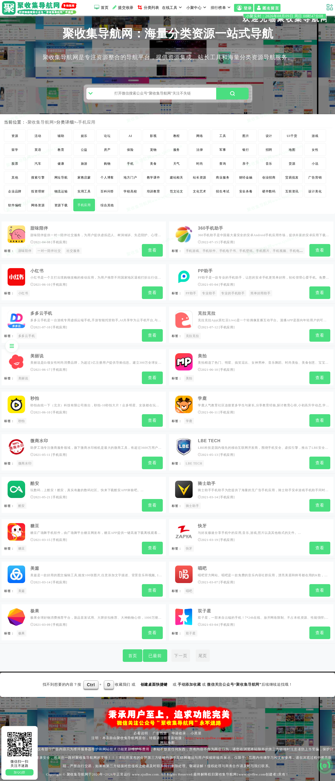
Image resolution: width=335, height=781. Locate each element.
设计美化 (315, 203)
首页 (100, 7)
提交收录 (122, 7)
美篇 (34, 569)
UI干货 (292, 147)
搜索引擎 (37, 189)
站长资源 (199, 189)
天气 (176, 175)
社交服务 (73, 262)
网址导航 (61, 189)
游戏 (315, 147)
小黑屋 (196, 732)
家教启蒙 (84, 189)
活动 (38, 147)
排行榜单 (221, 7)
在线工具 (172, 7)
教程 (176, 147)
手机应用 (87, 133)
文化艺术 (199, 203)
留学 (15, 161)
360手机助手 (210, 239)
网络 (199, 147)
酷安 (34, 487)
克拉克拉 (206, 322)
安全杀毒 (246, 203)
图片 (245, 147)
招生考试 (222, 203)
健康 (61, 175)
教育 (61, 161)
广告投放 (160, 732)
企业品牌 (14, 203)
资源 (15, 147)
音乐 (269, 175)
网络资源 (37, 217)
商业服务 (222, 189)
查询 (222, 175)
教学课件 (153, 189)
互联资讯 (292, 203)
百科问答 (107, 203)
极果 (34, 610)
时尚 (199, 175)
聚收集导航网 (40, 133)
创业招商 (269, 189)
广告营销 (315, 189)
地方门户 (130, 189)
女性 (315, 161)
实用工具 (84, 203)
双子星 (204, 610)
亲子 (245, 175)
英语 (38, 161)
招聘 (269, 161)
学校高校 (130, 203)
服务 (176, 161)
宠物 (153, 161)
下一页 (180, 654)
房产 (107, 161)
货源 (292, 175)
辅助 (61, 147)
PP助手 (205, 281)
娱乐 (84, 147)
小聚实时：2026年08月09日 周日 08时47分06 (293, 18)
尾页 (202, 654)
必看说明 (140, 732)
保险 (130, 161)
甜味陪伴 (39, 239)
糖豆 (34, 528)
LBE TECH (209, 446)
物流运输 (61, 203)
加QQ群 (19, 772)
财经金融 (246, 189)
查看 (152, 261)
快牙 (202, 528)
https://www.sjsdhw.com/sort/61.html (214, 736)
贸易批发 (292, 189)
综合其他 (107, 217)
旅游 (84, 175)
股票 (15, 175)
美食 (153, 175)
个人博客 (107, 189)
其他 (15, 189)
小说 (315, 175)
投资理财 (37, 203)
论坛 (107, 147)
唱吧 (202, 569)
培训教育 (153, 203)
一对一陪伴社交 (49, 262)
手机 (130, 175)
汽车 (38, 175)
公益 (84, 161)
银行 (245, 161)
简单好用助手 (260, 303)
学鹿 (202, 404)
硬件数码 (269, 203)
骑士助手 (206, 487)
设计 (269, 147)
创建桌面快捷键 (154, 683)
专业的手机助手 (233, 303)
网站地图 (167, 741)
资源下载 (61, 217)
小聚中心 (197, 7)
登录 (244, 8)
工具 (222, 147)
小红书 (36, 281)
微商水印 (39, 446)
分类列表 (147, 7)
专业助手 (208, 303)
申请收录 (179, 732)
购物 (107, 175)
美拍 (202, 363)
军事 (222, 161)
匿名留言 (267, 8)
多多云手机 (41, 322)
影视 (153, 147)
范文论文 (176, 203)
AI (130, 147)
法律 (199, 161)
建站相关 (176, 189)
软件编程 (14, 217)
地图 (292, 161)
